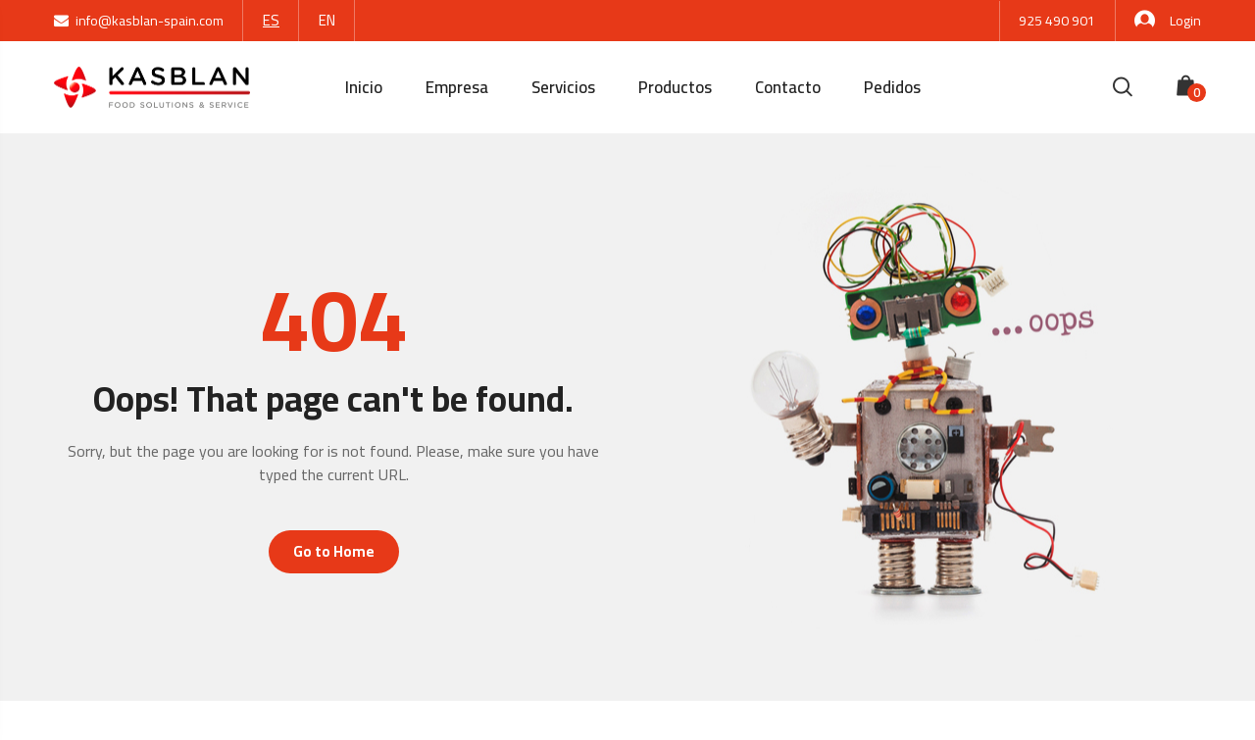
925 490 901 (1057, 20)
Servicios (563, 87)
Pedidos (892, 87)
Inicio (363, 87)
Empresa (457, 87)
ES (271, 20)
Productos (675, 87)
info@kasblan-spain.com (139, 20)
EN (327, 20)
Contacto (788, 87)
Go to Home (334, 551)
